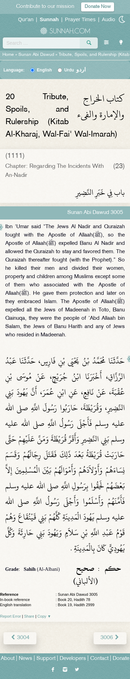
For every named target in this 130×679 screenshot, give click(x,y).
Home (8, 55)
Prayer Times (80, 19)
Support (45, 658)
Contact (99, 658)
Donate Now (98, 7)
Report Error (10, 616)
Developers (73, 658)
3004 (19, 638)
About (8, 658)
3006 (110, 638)
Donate (121, 658)
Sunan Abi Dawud (36, 55)
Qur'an (26, 19)
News (25, 658)
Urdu (75, 70)
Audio (108, 19)
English (44, 70)
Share (29, 616)
